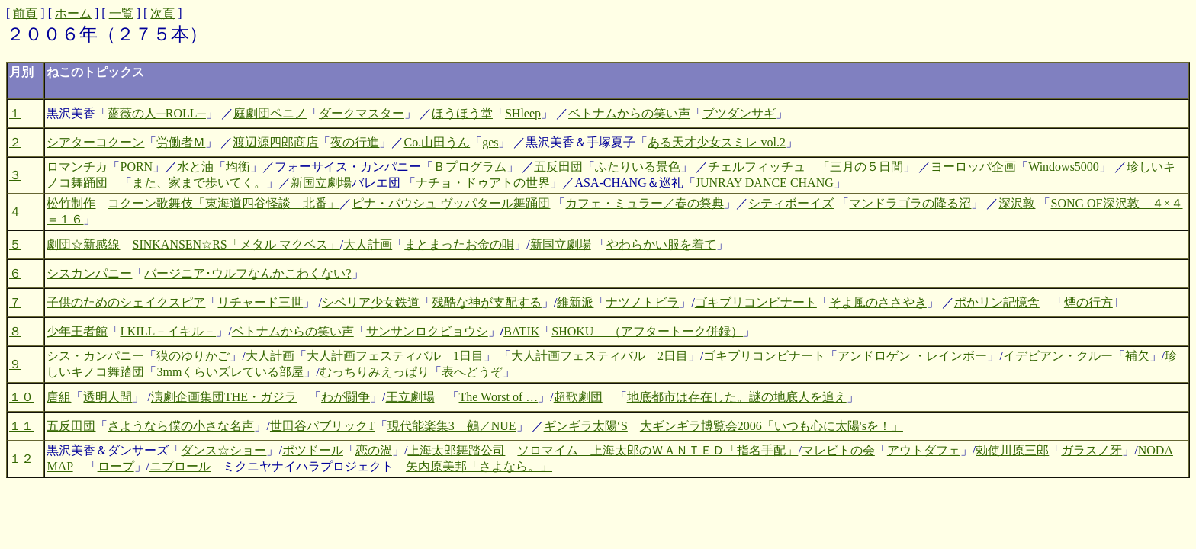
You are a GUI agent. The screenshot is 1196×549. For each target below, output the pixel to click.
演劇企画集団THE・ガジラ (224, 396)
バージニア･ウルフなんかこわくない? (247, 273)
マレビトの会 (838, 450)
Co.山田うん (436, 142)
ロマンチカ (77, 166)
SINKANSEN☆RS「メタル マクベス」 (235, 244)
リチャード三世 (260, 302)
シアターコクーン (95, 142)
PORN (136, 166)
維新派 (575, 302)
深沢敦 (1016, 203)
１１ (21, 425)
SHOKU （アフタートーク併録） (647, 331)
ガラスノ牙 (1091, 450)
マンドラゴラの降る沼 (910, 203)
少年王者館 (77, 331)
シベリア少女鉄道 (371, 302)
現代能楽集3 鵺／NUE (451, 425)
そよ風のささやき (878, 302)
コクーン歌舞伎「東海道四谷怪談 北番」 (223, 203)
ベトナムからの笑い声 (629, 113)
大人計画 (367, 244)
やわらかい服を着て (661, 244)
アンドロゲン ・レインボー (912, 355)
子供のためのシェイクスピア (126, 302)
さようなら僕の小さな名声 (181, 425)
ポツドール (312, 450)
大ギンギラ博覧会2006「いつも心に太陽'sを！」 (771, 425)
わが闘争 (345, 396)
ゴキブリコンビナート (756, 302)
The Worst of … (499, 396)
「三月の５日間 (860, 166)
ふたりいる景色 (637, 166)
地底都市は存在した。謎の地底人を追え (737, 396)
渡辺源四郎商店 (275, 142)
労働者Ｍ (180, 142)
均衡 (238, 166)
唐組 (59, 396)
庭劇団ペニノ (270, 113)
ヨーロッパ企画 (973, 166)
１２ (21, 458)
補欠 (1137, 355)
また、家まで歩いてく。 (199, 182)
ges (490, 142)
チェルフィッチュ (756, 166)
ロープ (116, 466)
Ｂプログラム (469, 166)
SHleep (523, 113)
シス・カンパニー (95, 355)
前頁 (25, 13)
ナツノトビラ (642, 302)
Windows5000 (1063, 166)
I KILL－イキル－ (168, 331)
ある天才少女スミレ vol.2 (716, 142)
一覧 (121, 13)
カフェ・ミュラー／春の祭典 (644, 203)
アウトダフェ (923, 450)
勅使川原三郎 (1012, 450)
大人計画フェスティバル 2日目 (599, 355)
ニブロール (180, 466)
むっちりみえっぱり (374, 371)
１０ (21, 396)
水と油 (195, 166)
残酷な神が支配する (487, 302)
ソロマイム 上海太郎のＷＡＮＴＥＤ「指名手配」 (657, 450)
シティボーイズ (791, 203)
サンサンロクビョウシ (427, 331)
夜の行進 (354, 142)
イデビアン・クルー (1058, 355)
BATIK (521, 331)
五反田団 (558, 166)
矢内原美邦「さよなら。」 (479, 466)
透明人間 (107, 396)
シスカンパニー (89, 273)
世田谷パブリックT (322, 425)
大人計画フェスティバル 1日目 (395, 355)
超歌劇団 (578, 396)
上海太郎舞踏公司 (456, 450)
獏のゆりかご (193, 355)
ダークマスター (361, 113)
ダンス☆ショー (223, 450)
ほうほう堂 (462, 113)
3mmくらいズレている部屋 (230, 371)
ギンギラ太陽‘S (586, 425)
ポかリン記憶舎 (997, 302)
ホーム (73, 13)
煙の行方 (1088, 302)
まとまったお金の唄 (459, 244)
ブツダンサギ (739, 113)
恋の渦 (373, 450)
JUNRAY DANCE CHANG (765, 182)
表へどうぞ (472, 371)
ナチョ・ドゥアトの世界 (483, 182)
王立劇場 (410, 396)
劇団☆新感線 (83, 244)
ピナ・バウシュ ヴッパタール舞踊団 (451, 203)
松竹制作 (71, 203)
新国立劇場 (321, 182)
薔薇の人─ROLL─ (156, 113)
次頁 (162, 13)
